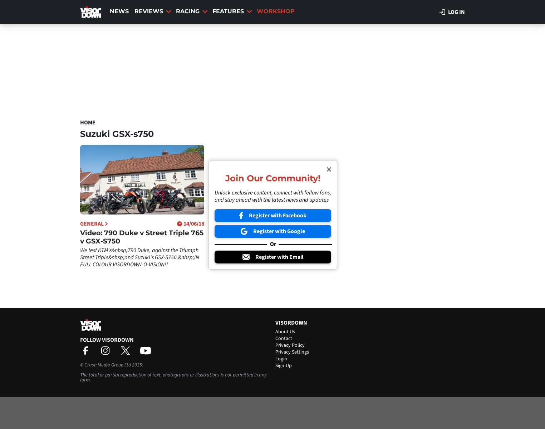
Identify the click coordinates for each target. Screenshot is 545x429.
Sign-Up (283, 365)
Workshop (276, 11)
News (119, 11)
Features (232, 11)
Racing (192, 11)
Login (281, 358)
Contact (283, 338)
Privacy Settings (292, 352)
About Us (285, 331)
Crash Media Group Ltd (107, 365)
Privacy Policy (290, 345)
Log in (452, 12)
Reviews (152, 11)
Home (87, 122)
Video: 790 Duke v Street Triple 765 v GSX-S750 (141, 237)
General (94, 224)
